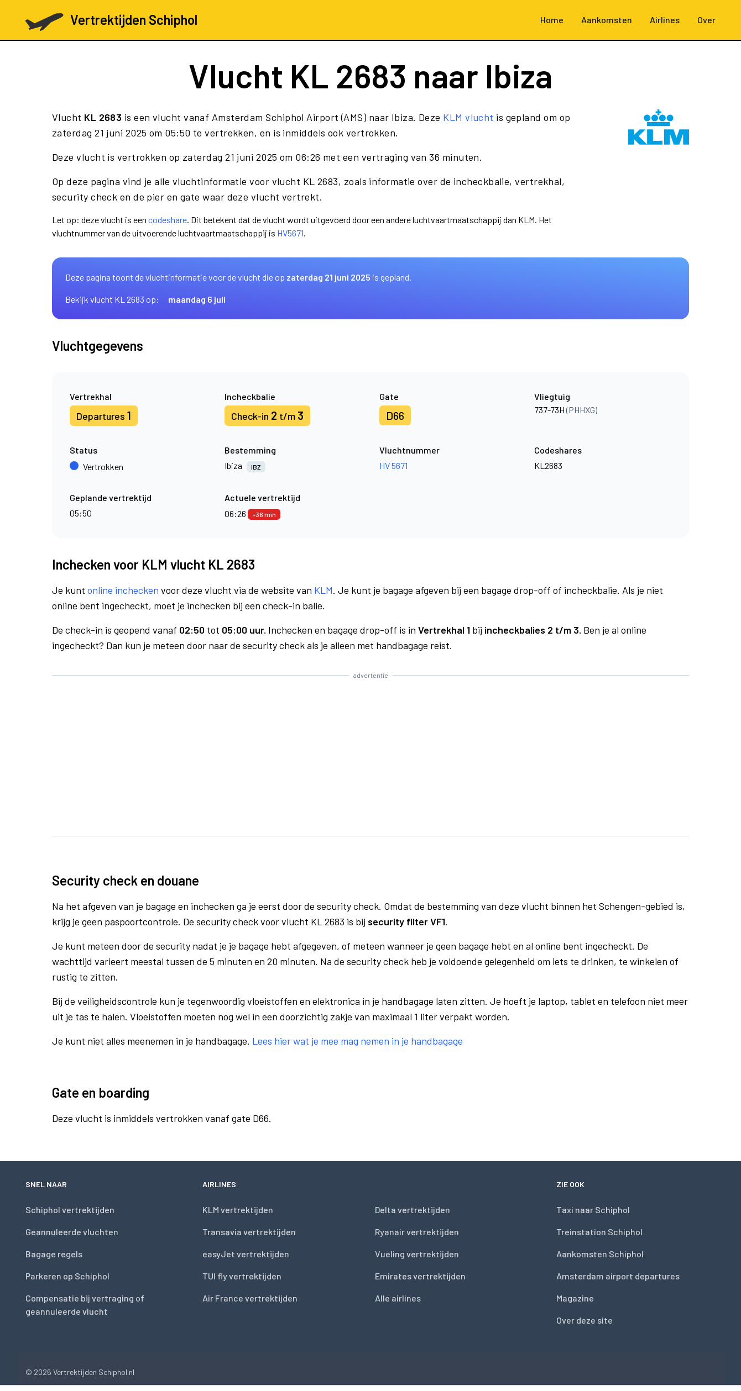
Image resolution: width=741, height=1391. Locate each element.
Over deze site (584, 1320)
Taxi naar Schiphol (593, 1209)
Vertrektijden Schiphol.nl (93, 1372)
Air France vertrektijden (250, 1298)
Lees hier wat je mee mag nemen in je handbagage (357, 1041)
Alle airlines (398, 1298)
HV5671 (290, 233)
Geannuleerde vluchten (71, 1231)
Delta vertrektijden (412, 1209)
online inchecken (123, 590)
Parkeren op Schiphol (67, 1276)
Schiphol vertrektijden (69, 1209)
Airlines (665, 19)
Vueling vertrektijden (417, 1253)
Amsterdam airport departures (618, 1276)
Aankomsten (606, 19)
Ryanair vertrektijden (417, 1231)
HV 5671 (393, 465)
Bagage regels (53, 1253)
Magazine (575, 1298)
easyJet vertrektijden (245, 1253)
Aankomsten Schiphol (600, 1253)
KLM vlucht (468, 117)
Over (706, 19)
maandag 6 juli (197, 299)
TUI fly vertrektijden (241, 1276)
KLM (323, 590)
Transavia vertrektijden (249, 1231)
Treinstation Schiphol (599, 1231)
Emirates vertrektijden (420, 1276)
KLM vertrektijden (237, 1209)
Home (551, 19)
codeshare (167, 219)
